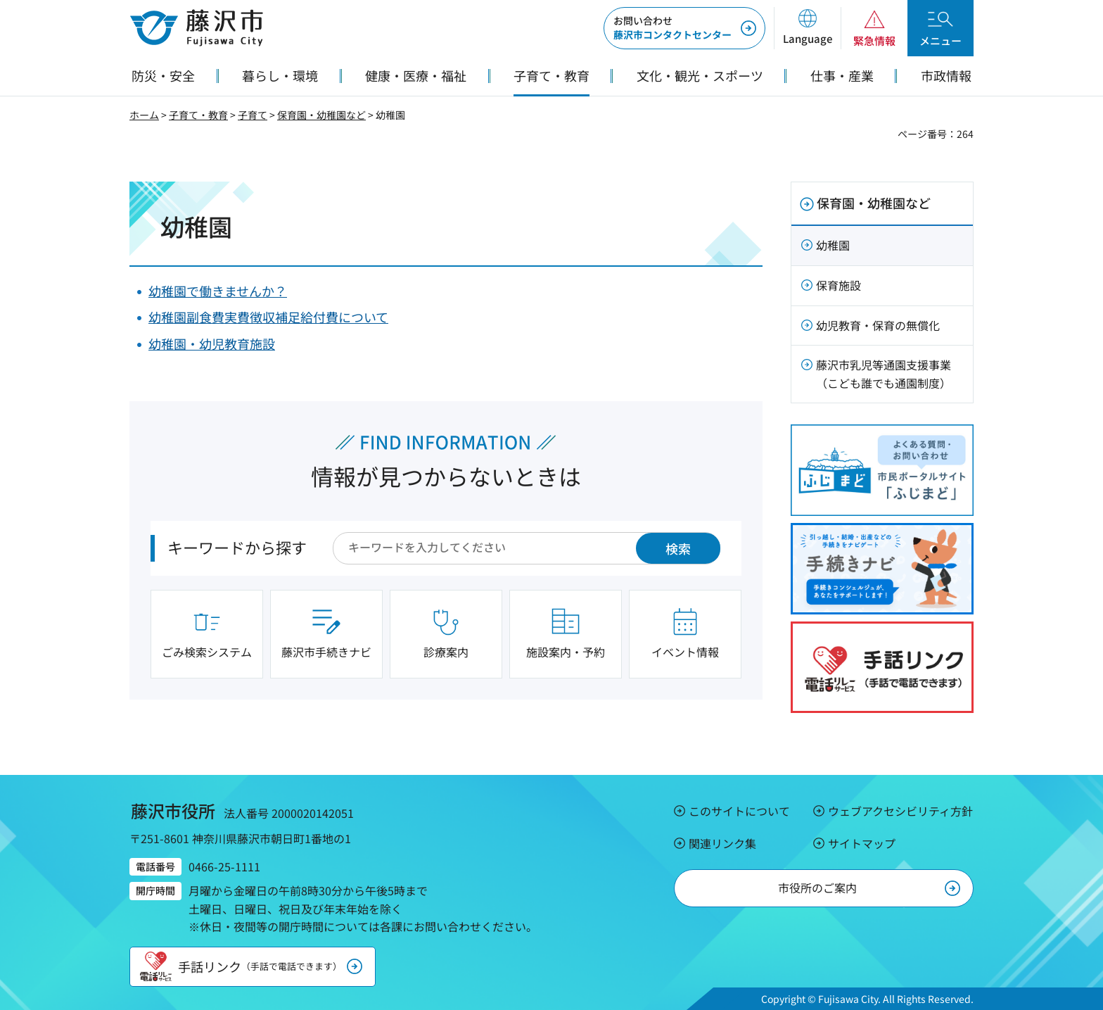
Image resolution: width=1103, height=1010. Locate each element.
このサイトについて (739, 810)
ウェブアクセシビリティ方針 (900, 810)
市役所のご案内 (817, 887)
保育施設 (838, 285)
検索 (678, 548)
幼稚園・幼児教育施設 (211, 343)
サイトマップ (861, 843)
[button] (807, 28)
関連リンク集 (722, 843)
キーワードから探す (237, 547)
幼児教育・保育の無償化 (878, 325)
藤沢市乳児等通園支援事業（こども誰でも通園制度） (883, 373)
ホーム (144, 115)
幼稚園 (833, 244)
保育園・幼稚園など (321, 115)
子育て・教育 (198, 115)
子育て (252, 115)
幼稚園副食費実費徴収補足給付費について (268, 317)
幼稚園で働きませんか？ (217, 291)
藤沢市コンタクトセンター (672, 27)
